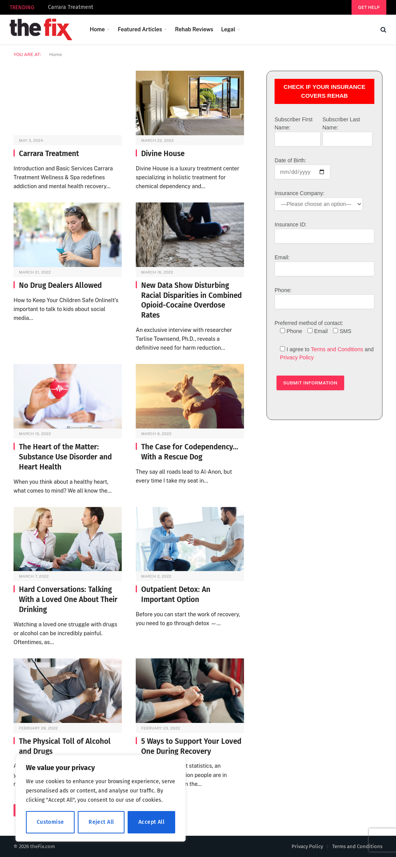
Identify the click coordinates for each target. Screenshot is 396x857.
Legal (228, 29)
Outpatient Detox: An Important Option (175, 594)
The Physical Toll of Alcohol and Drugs (65, 746)
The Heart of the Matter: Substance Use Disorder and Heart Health (65, 456)
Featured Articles (140, 29)
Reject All (101, 822)
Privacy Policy (297, 357)
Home (97, 29)
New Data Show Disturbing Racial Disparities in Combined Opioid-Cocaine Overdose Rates (191, 300)
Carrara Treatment (70, 7)
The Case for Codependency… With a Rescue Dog (189, 451)
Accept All (151, 822)
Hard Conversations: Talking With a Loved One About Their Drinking (68, 599)
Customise (50, 822)
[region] (100, 798)
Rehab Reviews (194, 29)
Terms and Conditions (337, 349)
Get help (369, 7)
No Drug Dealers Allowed (60, 285)
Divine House (162, 153)
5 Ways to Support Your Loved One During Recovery (191, 746)
